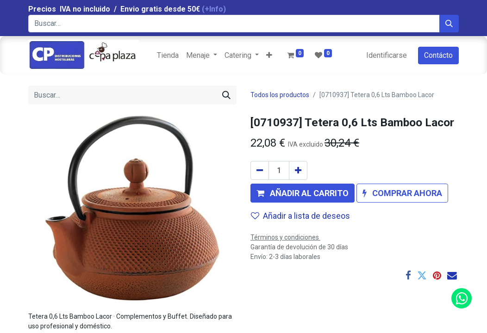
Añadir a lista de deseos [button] (300, 216)
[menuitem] (167, 55)
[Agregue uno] (298, 170)
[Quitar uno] (259, 170)
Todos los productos (279, 95)
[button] (269, 55)
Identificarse (386, 55)
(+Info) (214, 9)
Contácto (438, 55)
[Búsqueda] (449, 23)
